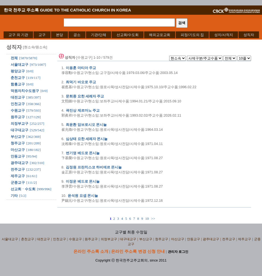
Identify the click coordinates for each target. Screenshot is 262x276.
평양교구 (18, 71)
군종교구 (18, 182)
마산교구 (18, 150)
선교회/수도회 (128, 35)
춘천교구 (18, 78)
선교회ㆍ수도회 (23, 189)
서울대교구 (19, 65)
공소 (77, 35)
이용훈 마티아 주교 (81, 68)
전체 (14, 58)
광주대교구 (19, 163)
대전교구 (18, 97)
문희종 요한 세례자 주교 (85, 96)
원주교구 (18, 117)
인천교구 (18, 104)
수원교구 (18, 110)
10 (147, 218)
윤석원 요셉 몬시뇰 (83, 196)
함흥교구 (18, 84)
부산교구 (18, 137)
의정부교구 (19, 123)
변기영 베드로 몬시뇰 (83, 153)
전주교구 (18, 169)
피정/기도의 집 (192, 35)
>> (153, 218)
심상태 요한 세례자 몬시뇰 (87, 139)
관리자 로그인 (178, 252)
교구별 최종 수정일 (131, 232)
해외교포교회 (159, 35)
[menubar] (131, 34)
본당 (59, 35)
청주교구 (18, 143)
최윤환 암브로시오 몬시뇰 (86, 125)
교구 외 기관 (18, 35)
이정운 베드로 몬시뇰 (83, 181)
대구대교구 (19, 130)
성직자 (248, 35)
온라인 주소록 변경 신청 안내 (138, 251)
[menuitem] (18, 34)
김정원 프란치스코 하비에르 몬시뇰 (94, 167)
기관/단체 (98, 35)
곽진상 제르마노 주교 (83, 110)
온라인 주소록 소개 (90, 251)
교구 (42, 35)
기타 (14, 196)
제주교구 (18, 176)
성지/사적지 (223, 35)
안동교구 (18, 156)
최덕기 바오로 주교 (81, 82)
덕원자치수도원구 (25, 91)
